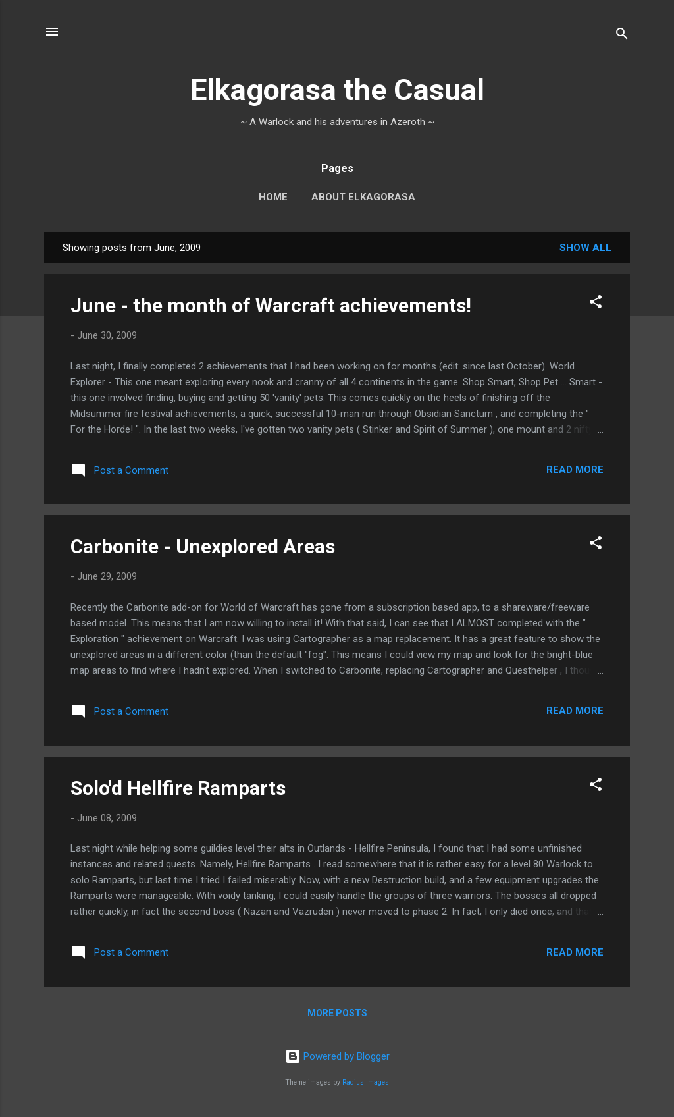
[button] (596, 304)
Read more (575, 470)
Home (273, 197)
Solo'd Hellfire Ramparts (178, 788)
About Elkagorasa (363, 197)
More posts (337, 1013)
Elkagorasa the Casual (337, 89)
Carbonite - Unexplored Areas (202, 546)
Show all (585, 248)
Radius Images (365, 1082)
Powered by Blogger (337, 1056)
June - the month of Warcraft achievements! (270, 305)
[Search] (622, 36)
